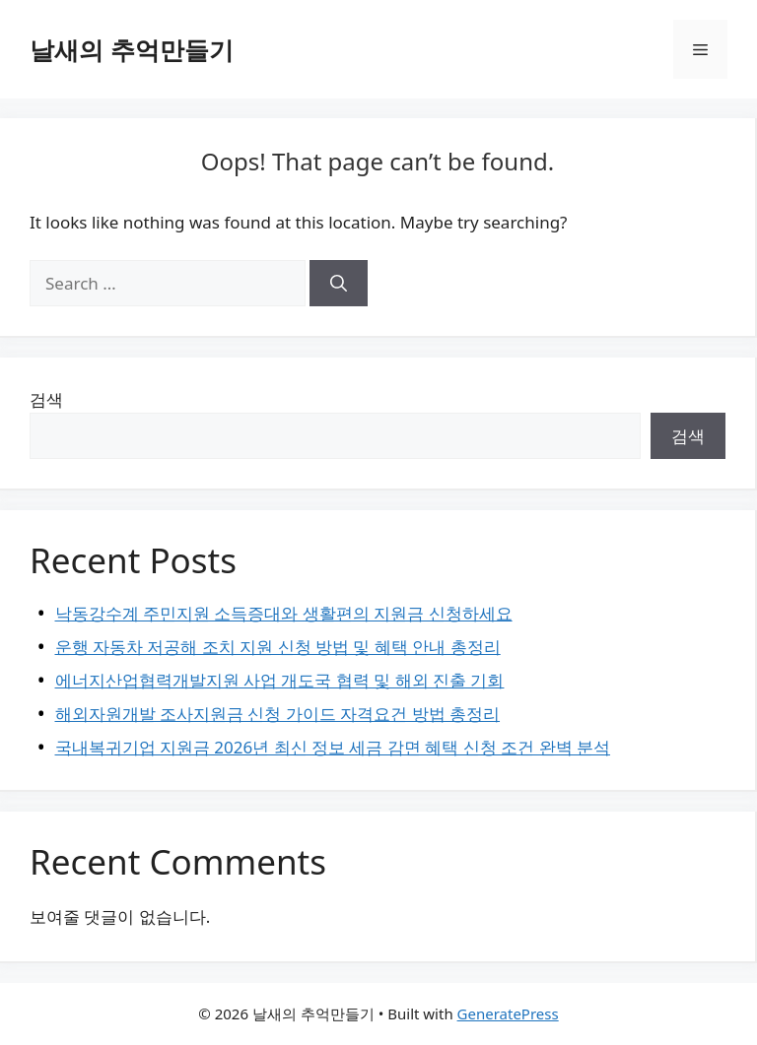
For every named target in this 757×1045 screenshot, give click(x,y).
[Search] (339, 283)
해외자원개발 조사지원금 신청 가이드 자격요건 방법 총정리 (278, 713)
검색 (46, 399)
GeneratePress (508, 1013)
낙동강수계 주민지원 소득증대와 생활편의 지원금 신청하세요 (284, 613)
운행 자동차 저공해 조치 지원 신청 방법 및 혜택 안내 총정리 (278, 646)
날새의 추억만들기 (132, 49)
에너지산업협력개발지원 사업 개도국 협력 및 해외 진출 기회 (280, 680)
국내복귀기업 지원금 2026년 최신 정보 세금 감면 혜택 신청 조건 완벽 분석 (333, 747)
